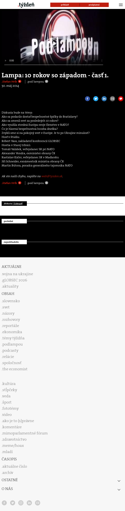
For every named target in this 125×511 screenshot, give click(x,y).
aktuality (10, 286)
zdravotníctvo (14, 439)
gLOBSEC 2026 (14, 280)
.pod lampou (35, 82)
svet (6, 307)
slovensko (11, 301)
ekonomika (12, 331)
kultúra (9, 383)
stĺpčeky (9, 389)
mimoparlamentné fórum (25, 433)
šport (7, 402)
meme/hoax (13, 445)
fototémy (10, 408)
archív (7, 472)
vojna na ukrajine (17, 274)
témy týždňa (13, 338)
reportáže (10, 325)
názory (8, 313)
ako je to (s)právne (18, 420)
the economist (15, 369)
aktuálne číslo (14, 466)
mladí (7, 451)
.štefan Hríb (10, 82)
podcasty (10, 350)
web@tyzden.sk (51, 176)
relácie (8, 356)
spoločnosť (11, 362)
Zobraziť (18, 203)
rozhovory (11, 319)
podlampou (12, 344)
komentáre (12, 427)
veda (6, 396)
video (7, 414)
